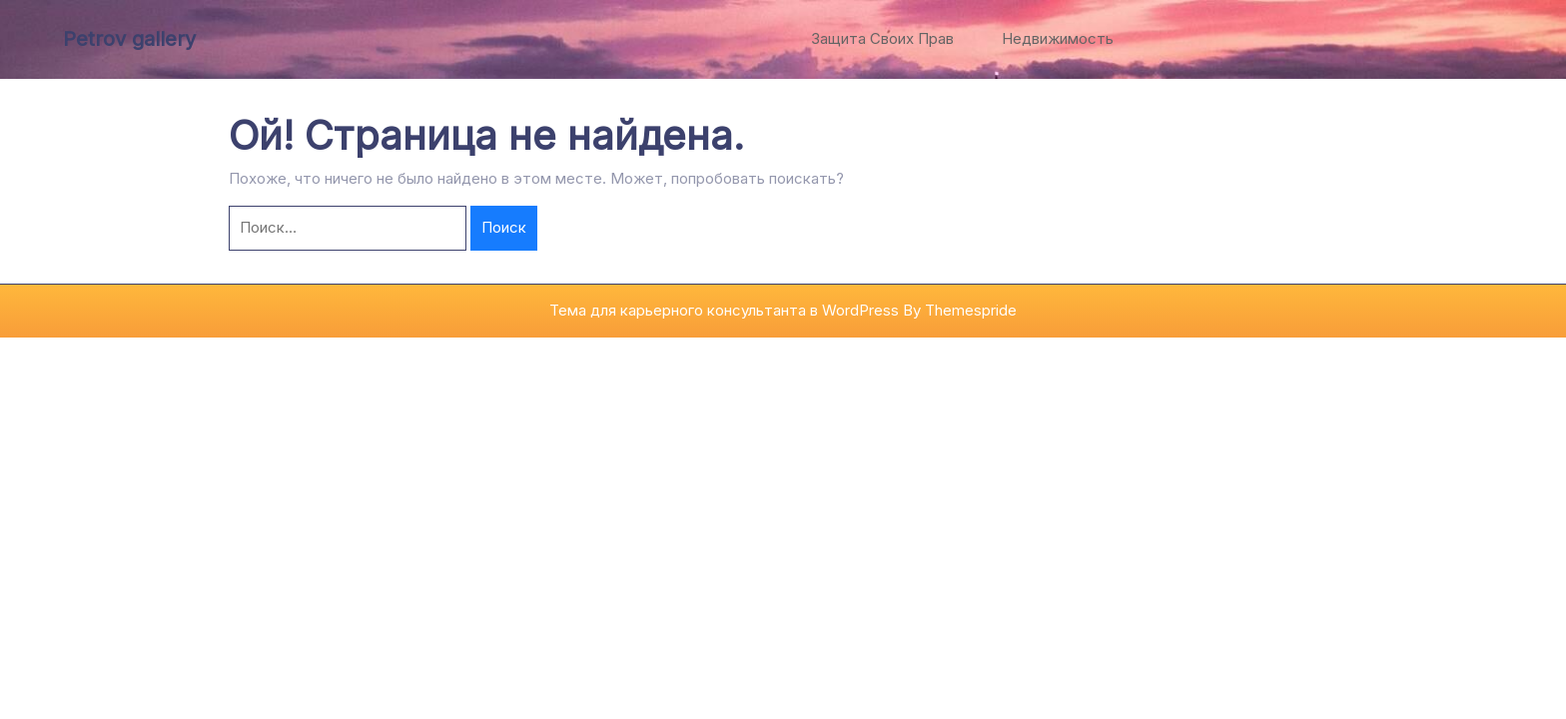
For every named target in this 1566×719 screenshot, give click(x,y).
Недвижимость (1058, 38)
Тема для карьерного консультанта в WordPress (724, 310)
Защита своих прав (882, 38)
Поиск (503, 227)
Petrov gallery (129, 39)
